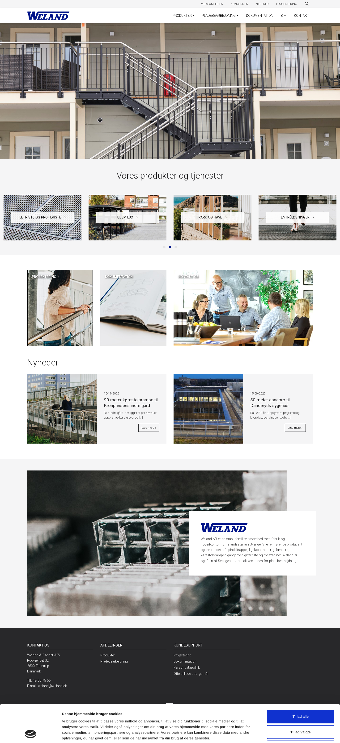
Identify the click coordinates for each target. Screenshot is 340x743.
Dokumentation (259, 16)
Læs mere (148, 427)
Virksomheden (212, 4)
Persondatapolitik (187, 668)
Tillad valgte (300, 697)
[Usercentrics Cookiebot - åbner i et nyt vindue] (30, 733)
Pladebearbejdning (219, 16)
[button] (164, 247)
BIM (283, 16)
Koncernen (239, 4)
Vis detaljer (240, 734)
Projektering (286, 4)
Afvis (300, 712)
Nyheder (262, 4)
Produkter (182, 16)
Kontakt (301, 16)
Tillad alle (301, 681)
